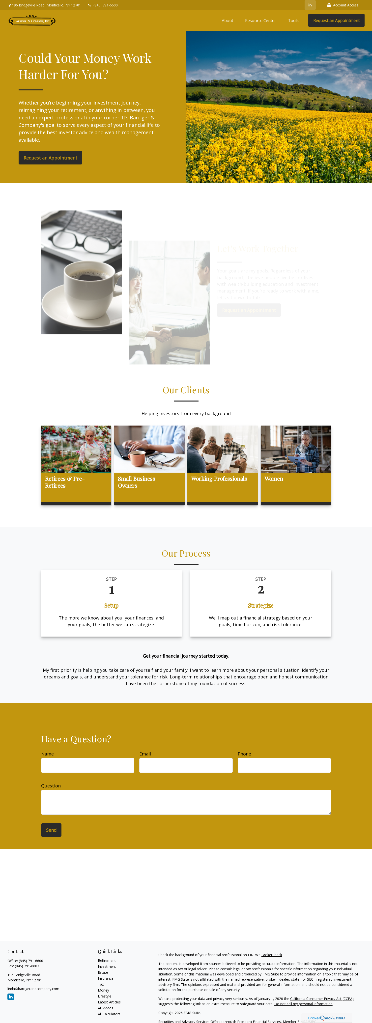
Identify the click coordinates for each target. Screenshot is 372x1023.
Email (145, 754)
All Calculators (109, 1014)
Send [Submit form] (51, 830)
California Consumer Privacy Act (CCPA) (322, 998)
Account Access (342, 5)
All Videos (105, 1008)
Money (103, 990)
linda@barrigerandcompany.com (33, 988)
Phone (244, 754)
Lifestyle (104, 996)
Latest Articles (109, 1002)
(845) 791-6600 (102, 5)
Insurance (106, 978)
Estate (103, 972)
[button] (227, 20)
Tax (101, 984)
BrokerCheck (271, 954)
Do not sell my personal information (303, 1003)
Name (47, 754)
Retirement (107, 960)
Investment (107, 966)
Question (51, 786)
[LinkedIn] (310, 5)
